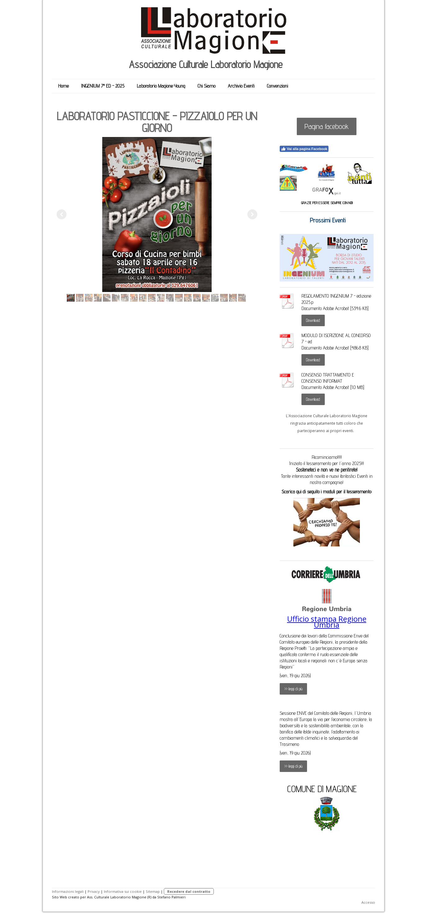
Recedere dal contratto (188, 891)
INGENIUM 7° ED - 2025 (102, 86)
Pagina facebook (327, 126)
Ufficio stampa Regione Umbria (326, 622)
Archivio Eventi (241, 86)
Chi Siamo (206, 86)
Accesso (368, 902)
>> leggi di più (293, 688)
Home (63, 86)
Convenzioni (277, 86)
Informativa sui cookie (123, 891)
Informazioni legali (68, 891)
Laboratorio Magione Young (161, 86)
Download (313, 320)
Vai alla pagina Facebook (304, 148)
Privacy (94, 891)
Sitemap (153, 891)
